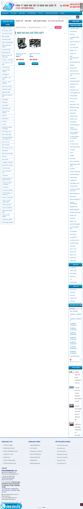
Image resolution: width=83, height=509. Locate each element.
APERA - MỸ (73, 53)
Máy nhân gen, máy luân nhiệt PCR (7, 138)
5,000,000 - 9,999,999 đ (75, 319)
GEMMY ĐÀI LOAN (74, 107)
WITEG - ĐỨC (73, 249)
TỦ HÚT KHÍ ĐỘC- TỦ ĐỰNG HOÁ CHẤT (7, 179)
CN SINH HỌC (73, 267)
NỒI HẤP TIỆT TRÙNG (7, 165)
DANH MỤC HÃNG (74, 28)
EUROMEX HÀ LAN (74, 90)
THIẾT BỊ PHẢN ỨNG (7, 207)
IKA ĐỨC (72, 141)
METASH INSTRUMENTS (73, 203)
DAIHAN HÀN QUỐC (75, 81)
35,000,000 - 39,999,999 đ (73, 347)
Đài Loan (72, 295)
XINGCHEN (72, 246)
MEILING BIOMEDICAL (75, 199)
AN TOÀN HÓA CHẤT (7, 33)
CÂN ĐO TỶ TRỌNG (6, 27)
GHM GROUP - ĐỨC (74, 104)
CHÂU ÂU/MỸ (73, 289)
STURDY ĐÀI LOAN (74, 240)
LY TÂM (4, 124)
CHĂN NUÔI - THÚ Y (7, 454)
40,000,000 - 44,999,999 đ (73, 352)
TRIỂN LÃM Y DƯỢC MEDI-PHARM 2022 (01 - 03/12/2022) (78, 430)
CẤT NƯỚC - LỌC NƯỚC (6, 78)
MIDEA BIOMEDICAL (75, 193)
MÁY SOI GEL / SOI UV (7, 147)
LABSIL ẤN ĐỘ (73, 177)
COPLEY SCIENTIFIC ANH (75, 74)
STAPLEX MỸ (73, 234)
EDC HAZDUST (73, 98)
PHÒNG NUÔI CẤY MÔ (8, 448)
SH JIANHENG (73, 231)
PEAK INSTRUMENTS (75, 224)
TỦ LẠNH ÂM (5, 187)
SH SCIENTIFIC (73, 237)
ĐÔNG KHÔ (4, 102)
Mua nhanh (21, 63)
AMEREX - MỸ (73, 50)
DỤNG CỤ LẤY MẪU (7, 86)
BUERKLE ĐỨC (73, 68)
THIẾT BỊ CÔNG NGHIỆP (5, 215)
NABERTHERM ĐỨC (74, 209)
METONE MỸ (73, 196)
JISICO (71, 152)
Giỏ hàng (81, 7)
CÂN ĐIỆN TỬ (5, 74)
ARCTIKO (72, 34)
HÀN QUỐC (72, 292)
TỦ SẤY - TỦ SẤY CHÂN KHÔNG (6, 201)
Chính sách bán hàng (62, 445)
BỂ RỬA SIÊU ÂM (6, 52)
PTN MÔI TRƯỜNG (7, 445)
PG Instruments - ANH (75, 227)
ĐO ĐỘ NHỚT (5, 105)
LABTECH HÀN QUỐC (75, 171)
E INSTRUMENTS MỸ (75, 92)
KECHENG (72, 168)
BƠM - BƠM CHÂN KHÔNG (6, 46)
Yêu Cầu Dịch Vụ (60, 448)
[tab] (75, 308)
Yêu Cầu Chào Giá (61, 451)
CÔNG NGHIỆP (73, 282)
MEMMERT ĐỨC (74, 206)
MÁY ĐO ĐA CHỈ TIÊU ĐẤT (56, 21)
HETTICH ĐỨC (73, 110)
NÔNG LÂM (72, 276)
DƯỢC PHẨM (73, 270)
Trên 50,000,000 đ (74, 356)
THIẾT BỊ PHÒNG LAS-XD (9, 463)
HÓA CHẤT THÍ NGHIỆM (5, 112)
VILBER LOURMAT (74, 243)
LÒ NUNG (4, 121)
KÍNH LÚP (4, 115)
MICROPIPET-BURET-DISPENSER (7, 128)
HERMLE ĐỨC (73, 122)
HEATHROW (73, 113)
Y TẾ (71, 279)
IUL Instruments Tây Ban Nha (74, 137)
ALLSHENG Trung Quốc (74, 38)
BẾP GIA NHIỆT (5, 36)
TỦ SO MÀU (5, 175)
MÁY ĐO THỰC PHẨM (7, 153)
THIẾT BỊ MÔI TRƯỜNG (7, 222)
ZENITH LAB (73, 254)
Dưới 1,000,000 (74, 311)
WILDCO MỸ (73, 251)
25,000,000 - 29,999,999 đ (73, 338)
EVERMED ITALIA (74, 84)
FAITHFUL (72, 101)
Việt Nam (72, 301)
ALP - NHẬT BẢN (74, 47)
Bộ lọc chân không (7, 42)
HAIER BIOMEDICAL (75, 125)
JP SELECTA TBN (74, 144)
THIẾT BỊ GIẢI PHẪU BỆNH (7, 211)
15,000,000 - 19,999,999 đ (73, 329)
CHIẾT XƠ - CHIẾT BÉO (7, 60)
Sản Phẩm (28, 21)
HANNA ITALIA (73, 119)
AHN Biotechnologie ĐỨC (74, 58)
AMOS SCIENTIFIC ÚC (75, 41)
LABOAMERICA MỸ (74, 183)
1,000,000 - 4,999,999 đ (75, 315)
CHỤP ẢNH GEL (6, 67)
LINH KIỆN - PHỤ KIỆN (7, 162)
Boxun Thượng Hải (75, 62)
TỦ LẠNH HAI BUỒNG (7, 190)
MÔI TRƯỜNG (73, 273)
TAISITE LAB (73, 257)
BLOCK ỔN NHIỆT (6, 49)
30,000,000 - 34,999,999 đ (73, 343)
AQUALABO (73, 44)
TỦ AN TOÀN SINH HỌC (6, 171)
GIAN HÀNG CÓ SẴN (7, 30)
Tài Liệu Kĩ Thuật (60, 460)
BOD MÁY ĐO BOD (6, 39)
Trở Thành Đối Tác (61, 463)
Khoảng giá (72, 308)
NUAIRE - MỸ (73, 215)
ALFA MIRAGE (73, 31)
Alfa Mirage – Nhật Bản (35, 451)
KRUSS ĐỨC (73, 158)
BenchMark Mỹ (74, 71)
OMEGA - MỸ (73, 221)
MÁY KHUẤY (5, 150)
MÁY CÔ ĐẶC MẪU (6, 134)
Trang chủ (19, 21)
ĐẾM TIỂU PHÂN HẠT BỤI (7, 96)
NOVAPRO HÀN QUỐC (75, 212)
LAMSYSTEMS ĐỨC (74, 174)
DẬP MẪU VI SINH (6, 89)
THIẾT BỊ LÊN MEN (6, 204)
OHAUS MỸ (72, 218)
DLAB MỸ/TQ (73, 78)
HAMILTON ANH (74, 116)
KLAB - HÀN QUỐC (74, 161)
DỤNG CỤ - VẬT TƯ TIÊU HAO (6, 82)
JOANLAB (72, 149)
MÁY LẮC (4, 156)
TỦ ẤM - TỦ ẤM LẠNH (7, 197)
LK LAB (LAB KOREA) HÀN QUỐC (75, 190)
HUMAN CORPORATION (73, 128)
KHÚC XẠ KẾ (5, 159)
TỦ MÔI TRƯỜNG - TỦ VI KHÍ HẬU (7, 193)
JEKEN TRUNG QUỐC (75, 147)
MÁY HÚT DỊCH (5, 142)
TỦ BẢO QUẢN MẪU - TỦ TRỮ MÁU (7, 183)
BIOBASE (72, 65)
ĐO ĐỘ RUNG (5, 99)
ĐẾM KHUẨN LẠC (6, 108)
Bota (44, 507)
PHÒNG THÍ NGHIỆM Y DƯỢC (10, 451)
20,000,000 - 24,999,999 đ (73, 333)
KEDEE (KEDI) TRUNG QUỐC (75, 165)
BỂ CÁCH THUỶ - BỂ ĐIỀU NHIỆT (7, 56)
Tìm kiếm (58, 27)
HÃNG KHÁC (73, 260)
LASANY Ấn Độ (73, 186)
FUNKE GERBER (73, 95)
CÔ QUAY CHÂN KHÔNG (6, 71)
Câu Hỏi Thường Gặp (62, 457)
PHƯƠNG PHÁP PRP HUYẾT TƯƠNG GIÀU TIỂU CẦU (78, 378)
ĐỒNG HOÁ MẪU (6, 92)
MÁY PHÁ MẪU (5, 144)
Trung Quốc (73, 298)
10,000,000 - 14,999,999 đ (73, 324)
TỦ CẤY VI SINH (6, 168)
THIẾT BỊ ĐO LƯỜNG (7, 219)
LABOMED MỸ (73, 180)
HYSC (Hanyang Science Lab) (74, 133)
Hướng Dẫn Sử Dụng (61, 454)
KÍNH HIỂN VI (5, 118)
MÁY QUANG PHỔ (6, 131)
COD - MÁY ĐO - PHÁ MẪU (7, 63)
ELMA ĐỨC (72, 87)
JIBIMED (72, 155)
